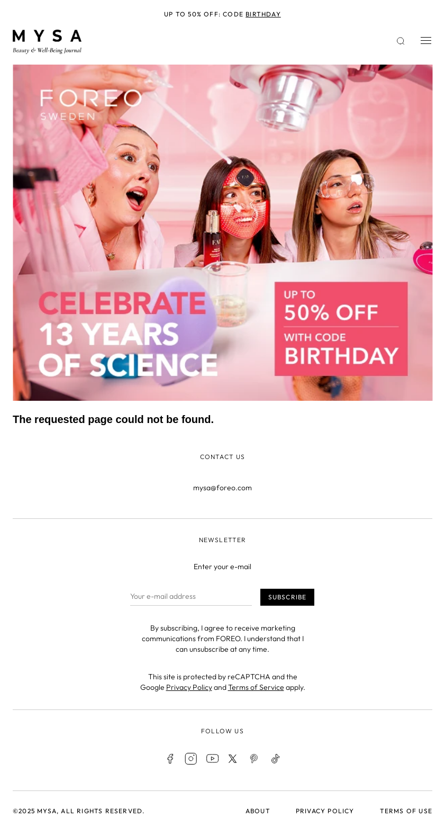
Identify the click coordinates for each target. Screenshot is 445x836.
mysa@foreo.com (222, 487)
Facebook (170, 758)
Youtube (212, 758)
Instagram (191, 758)
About (258, 811)
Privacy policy (325, 811)
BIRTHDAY (263, 14)
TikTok (275, 758)
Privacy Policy (189, 687)
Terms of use (406, 811)
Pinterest (254, 758)
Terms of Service (256, 687)
